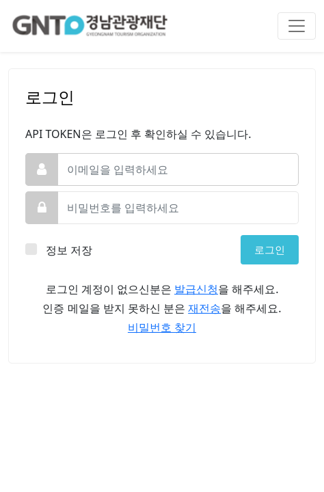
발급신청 (196, 289)
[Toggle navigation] (297, 26)
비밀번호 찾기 (162, 327)
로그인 (269, 249)
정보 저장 (70, 250)
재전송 (204, 308)
